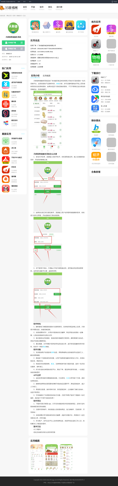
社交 (67, 378)
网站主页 (9, 15)
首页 (25, 7)
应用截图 (46, 76)
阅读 (44, 346)
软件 (42, 7)
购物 (57, 83)
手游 (33, 7)
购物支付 (19, 15)
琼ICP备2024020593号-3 (77, 480)
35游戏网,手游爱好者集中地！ (8, 1)
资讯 (50, 7)
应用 (14, 15)
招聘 (52, 352)
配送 (52, 364)
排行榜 (59, 7)
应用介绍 (35, 75)
